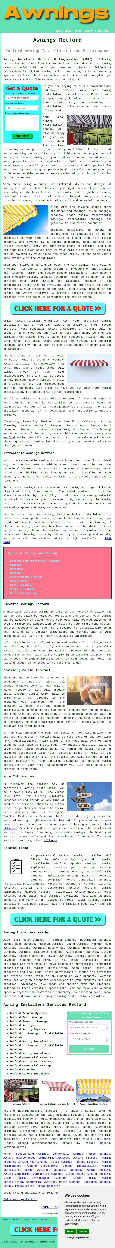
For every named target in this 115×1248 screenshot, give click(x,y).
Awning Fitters (85, 1157)
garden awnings (83, 863)
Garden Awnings (36, 1169)
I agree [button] (70, 1231)
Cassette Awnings (67, 1169)
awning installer (88, 855)
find (15, 939)
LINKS (68, 31)
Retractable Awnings (49, 1178)
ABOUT (78, 31)
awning (22, 437)
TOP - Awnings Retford (20, 1199)
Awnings (16, 1219)
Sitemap (5, 1219)
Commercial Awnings (68, 1153)
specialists (57, 988)
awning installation (72, 996)
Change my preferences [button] (78, 1237)
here (97, 992)
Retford (9, 437)
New (25, 1219)
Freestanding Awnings (31, 1153)
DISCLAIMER (103, 31)
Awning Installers (42, 1165)
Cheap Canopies (48, 1186)
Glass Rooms (75, 1173)
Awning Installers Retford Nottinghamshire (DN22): (48, 59)
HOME (58, 31)
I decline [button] (83, 1231)
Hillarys (50, 840)
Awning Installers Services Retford (44, 1005)
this (17, 796)
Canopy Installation (79, 1165)
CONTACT (89, 31)
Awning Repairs (98, 1169)
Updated (33, 1219)
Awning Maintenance (18, 1157)
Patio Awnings (99, 1153)
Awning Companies (16, 1173)
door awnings (50, 895)
